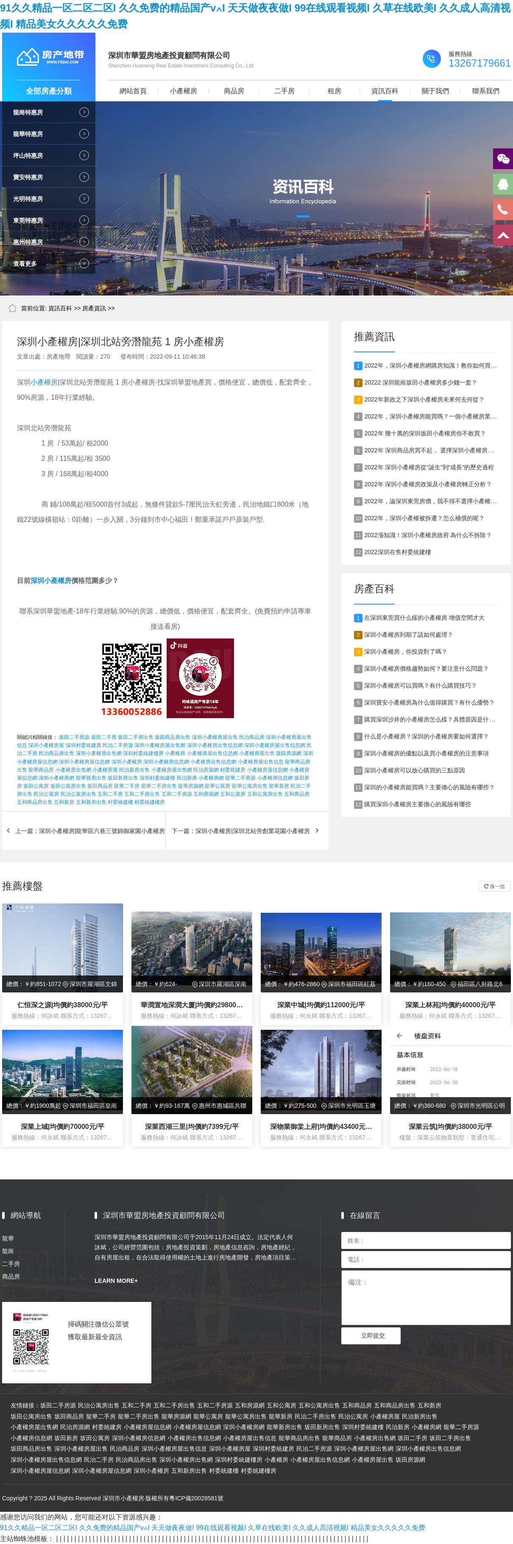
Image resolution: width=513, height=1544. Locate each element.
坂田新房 (66, 1438)
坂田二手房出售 (135, 737)
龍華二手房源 (240, 778)
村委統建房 (232, 770)
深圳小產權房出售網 (99, 753)
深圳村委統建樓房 (143, 753)
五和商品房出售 (35, 802)
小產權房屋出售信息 (261, 762)
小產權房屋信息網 (267, 770)
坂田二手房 (104, 737)
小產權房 (183, 91)
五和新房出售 (91, 802)
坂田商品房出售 (172, 737)
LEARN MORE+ (116, 1280)
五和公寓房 (232, 794)
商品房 (234, 91)
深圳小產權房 (51, 580)
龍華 (8, 1238)
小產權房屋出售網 (171, 770)
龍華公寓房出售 (250, 786)
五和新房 (64, 802)
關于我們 (435, 91)
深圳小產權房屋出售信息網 (274, 745)
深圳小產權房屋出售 (215, 737)
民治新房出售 (134, 770)
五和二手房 (110, 794)
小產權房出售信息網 (213, 762)
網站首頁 (133, 91)
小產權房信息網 (275, 778)
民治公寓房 (46, 794)
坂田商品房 (100, 786)
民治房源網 (206, 770)
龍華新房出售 (91, 778)
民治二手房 (99, 1460)
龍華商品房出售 (299, 1438)
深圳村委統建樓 (157, 778)
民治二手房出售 (315, 1416)
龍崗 (8, 1251)
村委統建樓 (120, 802)
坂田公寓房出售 (68, 786)
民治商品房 (252, 737)
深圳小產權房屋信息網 (84, 762)
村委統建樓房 (149, 802)
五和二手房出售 (142, 794)
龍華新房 (279, 786)
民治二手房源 (118, 745)
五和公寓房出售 (265, 794)
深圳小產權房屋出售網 (159, 745)
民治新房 (187, 778)
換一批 (494, 886)
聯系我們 (485, 91)
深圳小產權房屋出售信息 (174, 1449)
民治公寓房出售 (78, 794)
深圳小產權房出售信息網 (215, 745)
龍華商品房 (41, 770)
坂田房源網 (288, 753)
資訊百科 (385, 91)
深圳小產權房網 (56, 778)
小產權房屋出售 (257, 753)
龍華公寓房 (217, 786)
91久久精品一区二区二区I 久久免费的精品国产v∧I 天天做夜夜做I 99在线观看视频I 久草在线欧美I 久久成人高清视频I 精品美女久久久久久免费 (212, 1527)
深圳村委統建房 (83, 745)
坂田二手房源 (74, 737)
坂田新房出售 (123, 778)
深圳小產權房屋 (46, 745)
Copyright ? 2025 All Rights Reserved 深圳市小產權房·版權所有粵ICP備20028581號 (112, 1498)
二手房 (284, 91)
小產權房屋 (105, 770)
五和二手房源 (177, 794)
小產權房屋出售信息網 (212, 753)
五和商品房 (296, 794)
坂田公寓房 (36, 786)
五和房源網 (206, 794)
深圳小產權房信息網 (166, 762)
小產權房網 (211, 778)
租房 (334, 91)
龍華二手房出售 (159, 786)
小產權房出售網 (73, 770)
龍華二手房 (126, 786)
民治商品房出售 (56, 753)
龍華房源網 (191, 786)
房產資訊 (94, 308)
